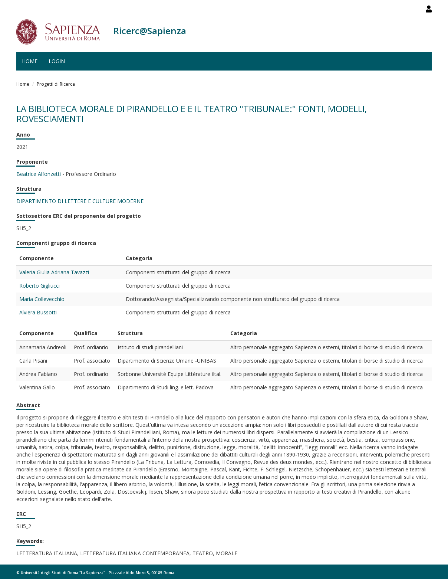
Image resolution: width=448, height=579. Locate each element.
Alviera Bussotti (38, 312)
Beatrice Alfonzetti (38, 173)
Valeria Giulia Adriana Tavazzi (54, 272)
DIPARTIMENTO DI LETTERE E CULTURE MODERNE (80, 201)
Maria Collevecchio (42, 298)
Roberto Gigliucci (39, 285)
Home (29, 61)
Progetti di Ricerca (56, 84)
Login (57, 61)
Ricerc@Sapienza (149, 30)
